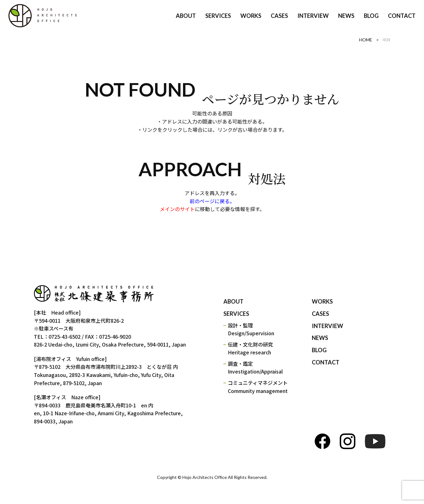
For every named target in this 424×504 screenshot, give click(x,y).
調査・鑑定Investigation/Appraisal (255, 367)
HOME (365, 39)
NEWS (320, 337)
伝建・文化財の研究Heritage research (250, 348)
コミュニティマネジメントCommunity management (258, 387)
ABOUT (233, 301)
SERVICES (236, 313)
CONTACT (325, 362)
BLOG (319, 350)
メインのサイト (177, 209)
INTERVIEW (327, 325)
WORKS (322, 301)
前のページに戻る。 (212, 201)
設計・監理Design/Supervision (251, 329)
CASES (320, 313)
